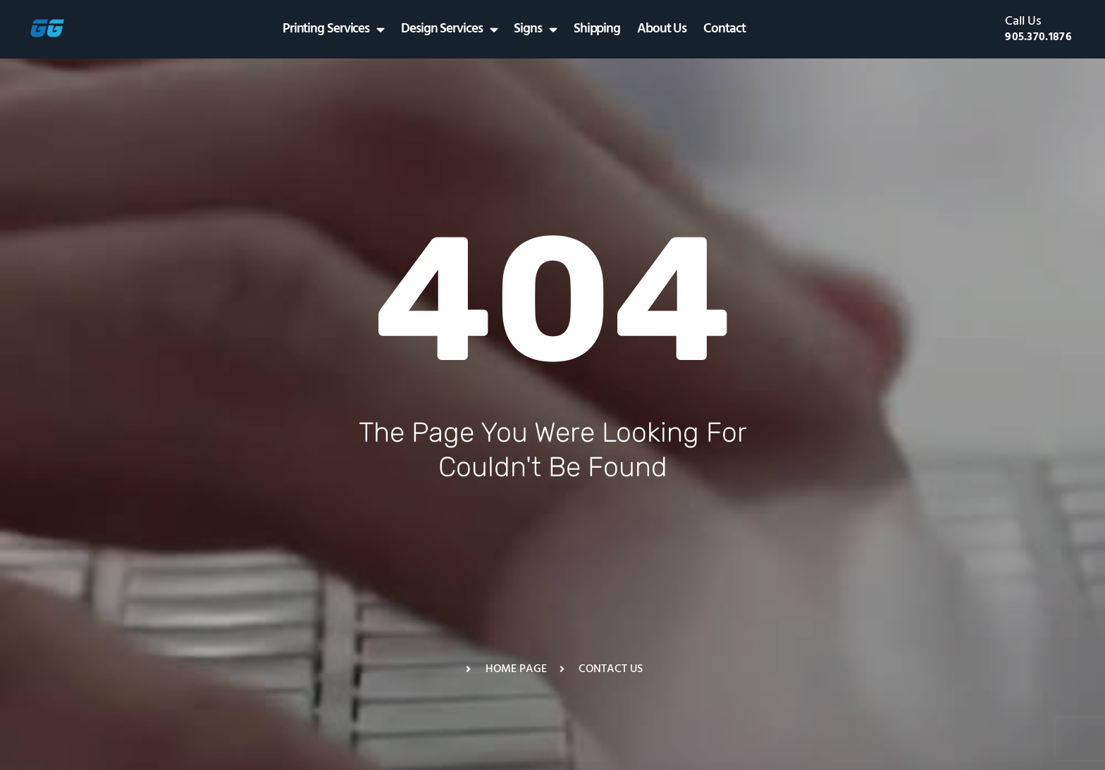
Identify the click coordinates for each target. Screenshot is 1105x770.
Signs (535, 29)
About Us (661, 29)
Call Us (1023, 21)
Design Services (449, 29)
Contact (724, 29)
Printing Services (333, 29)
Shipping (597, 29)
